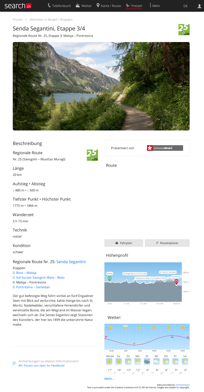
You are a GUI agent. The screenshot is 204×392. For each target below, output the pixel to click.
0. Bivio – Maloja (24, 272)
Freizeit (18, 19)
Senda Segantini (71, 261)
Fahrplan (126, 243)
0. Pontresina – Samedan (31, 287)
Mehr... (109, 378)
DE (185, 6)
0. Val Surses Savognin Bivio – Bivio (39, 277)
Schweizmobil (183, 384)
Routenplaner (169, 243)
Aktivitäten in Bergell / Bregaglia (51, 19)
